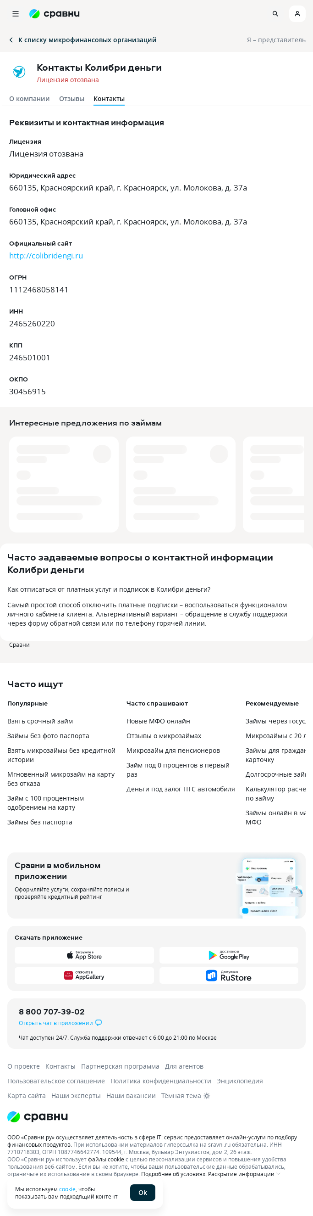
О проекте (23, 1066)
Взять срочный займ (40, 721)
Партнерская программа (120, 1066)
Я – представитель (276, 39)
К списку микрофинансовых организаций (82, 39)
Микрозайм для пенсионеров (173, 750)
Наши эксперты (76, 1095)
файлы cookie (106, 1159)
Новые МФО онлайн (158, 721)
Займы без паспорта (39, 822)
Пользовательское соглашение (56, 1080)
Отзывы (71, 98)
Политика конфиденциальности (160, 1080)
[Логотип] (156, 1116)
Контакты (60, 1066)
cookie (67, 1189)
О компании (29, 98)
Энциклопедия (240, 1080)
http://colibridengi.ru (46, 255)
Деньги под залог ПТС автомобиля (180, 789)
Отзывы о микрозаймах (163, 735)
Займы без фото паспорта (48, 735)
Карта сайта (26, 1095)
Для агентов (184, 1066)
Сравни (19, 644)
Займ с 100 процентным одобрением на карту (45, 803)
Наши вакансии (131, 1095)
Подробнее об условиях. (174, 1173)
